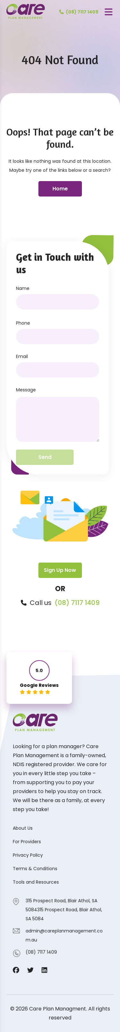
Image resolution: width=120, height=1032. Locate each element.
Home (60, 188)
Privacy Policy (28, 855)
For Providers (27, 841)
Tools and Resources (36, 882)
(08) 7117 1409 (77, 602)
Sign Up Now (60, 570)
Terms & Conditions (35, 868)
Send (45, 457)
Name (22, 288)
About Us (23, 828)
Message (26, 390)
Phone (23, 323)
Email (22, 356)
